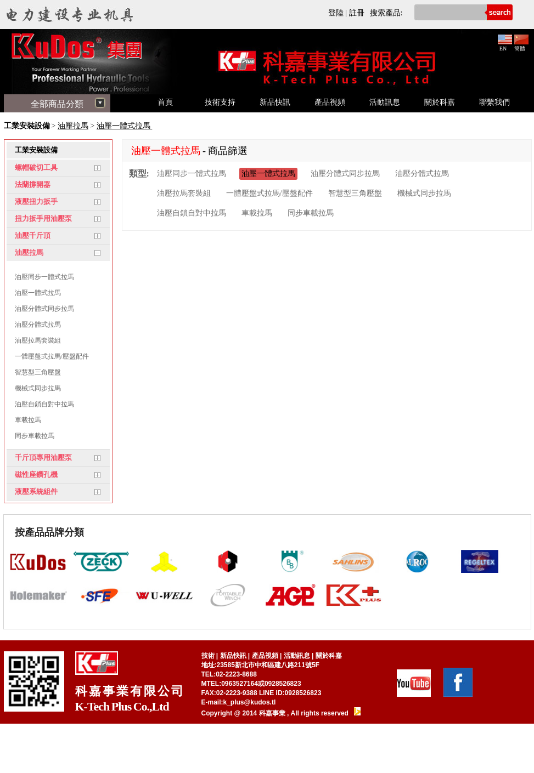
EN (505, 45)
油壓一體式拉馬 (125, 126)
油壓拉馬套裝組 (38, 340)
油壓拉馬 (73, 126)
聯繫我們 (494, 102)
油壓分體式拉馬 (38, 324)
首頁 (165, 102)
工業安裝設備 (27, 126)
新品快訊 (275, 102)
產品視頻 (329, 102)
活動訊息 (384, 102)
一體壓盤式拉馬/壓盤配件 (52, 356)
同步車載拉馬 (34, 436)
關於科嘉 (439, 102)
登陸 (336, 13)
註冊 (356, 13)
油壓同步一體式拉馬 (44, 277)
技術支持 (220, 102)
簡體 (521, 45)
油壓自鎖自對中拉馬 (44, 404)
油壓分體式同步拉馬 (44, 308)
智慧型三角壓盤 (38, 372)
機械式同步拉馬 (38, 388)
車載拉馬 (28, 420)
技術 (208, 656)
